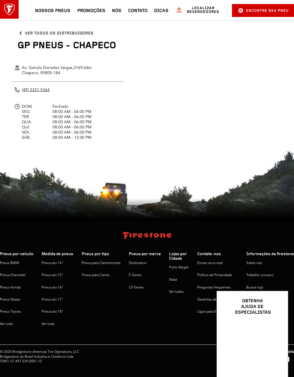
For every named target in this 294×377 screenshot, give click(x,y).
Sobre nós (254, 263)
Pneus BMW (9, 263)
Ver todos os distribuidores (59, 33)
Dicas (161, 11)
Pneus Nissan (10, 299)
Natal (173, 280)
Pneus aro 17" (52, 299)
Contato (138, 11)
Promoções (91, 11)
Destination (138, 263)
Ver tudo (6, 324)
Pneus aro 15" (52, 275)
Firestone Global (259, 311)
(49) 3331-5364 (36, 90)
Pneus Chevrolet (13, 275)
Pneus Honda (10, 287)
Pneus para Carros (95, 275)
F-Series (135, 275)
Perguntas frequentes (214, 287)
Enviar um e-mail (210, 263)
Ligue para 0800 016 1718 (217, 311)
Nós (116, 11)
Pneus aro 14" (52, 263)
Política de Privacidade (214, 275)
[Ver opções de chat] (277, 356)
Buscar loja (254, 287)
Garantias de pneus (212, 299)
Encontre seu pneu (263, 10)
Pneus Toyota (10, 311)
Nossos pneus (52, 11)
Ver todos (176, 292)
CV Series (136, 287)
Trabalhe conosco (259, 275)
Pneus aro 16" (52, 287)
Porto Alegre (179, 267)
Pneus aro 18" (52, 311)
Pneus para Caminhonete (101, 263)
